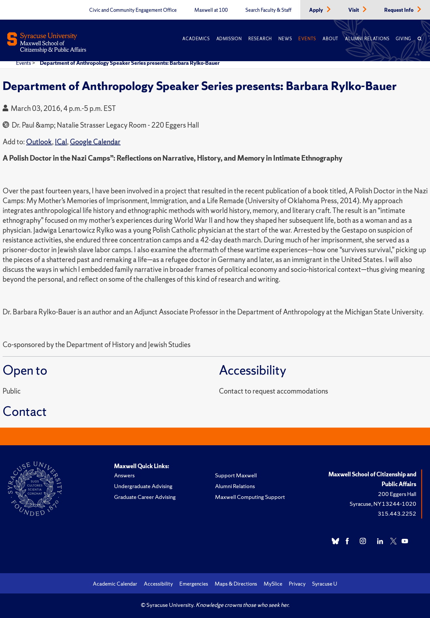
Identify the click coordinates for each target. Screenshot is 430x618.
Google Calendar (95, 142)
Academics (195, 39)
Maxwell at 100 (211, 10)
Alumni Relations (367, 39)
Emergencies (193, 583)
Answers (124, 475)
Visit (354, 10)
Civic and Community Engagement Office (133, 10)
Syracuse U (324, 583)
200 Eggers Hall (397, 494)
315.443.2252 (397, 513)
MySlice (273, 583)
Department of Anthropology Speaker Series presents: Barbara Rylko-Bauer (130, 62)
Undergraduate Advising (143, 486)
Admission (229, 39)
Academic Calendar (115, 583)
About (330, 39)
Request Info (399, 10)
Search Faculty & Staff (268, 10)
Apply (316, 10)
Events (307, 39)
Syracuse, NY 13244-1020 (383, 503)
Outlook (39, 142)
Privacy (297, 583)
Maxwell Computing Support (250, 497)
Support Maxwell (236, 475)
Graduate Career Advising (145, 497)
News (285, 39)
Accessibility (158, 583)
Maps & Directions (236, 583)
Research (260, 39)
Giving (403, 39)
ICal (61, 142)
